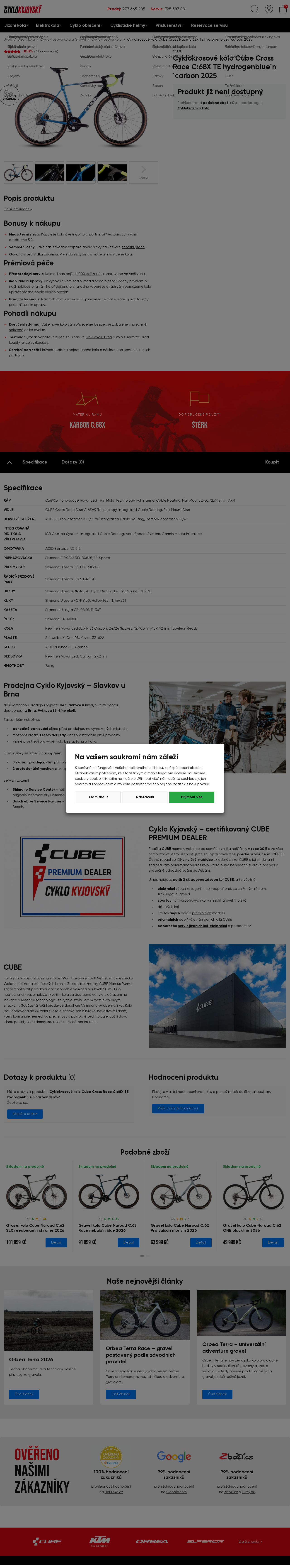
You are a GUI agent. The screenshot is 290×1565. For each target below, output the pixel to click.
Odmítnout (98, 797)
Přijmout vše (192, 797)
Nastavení (145, 797)
